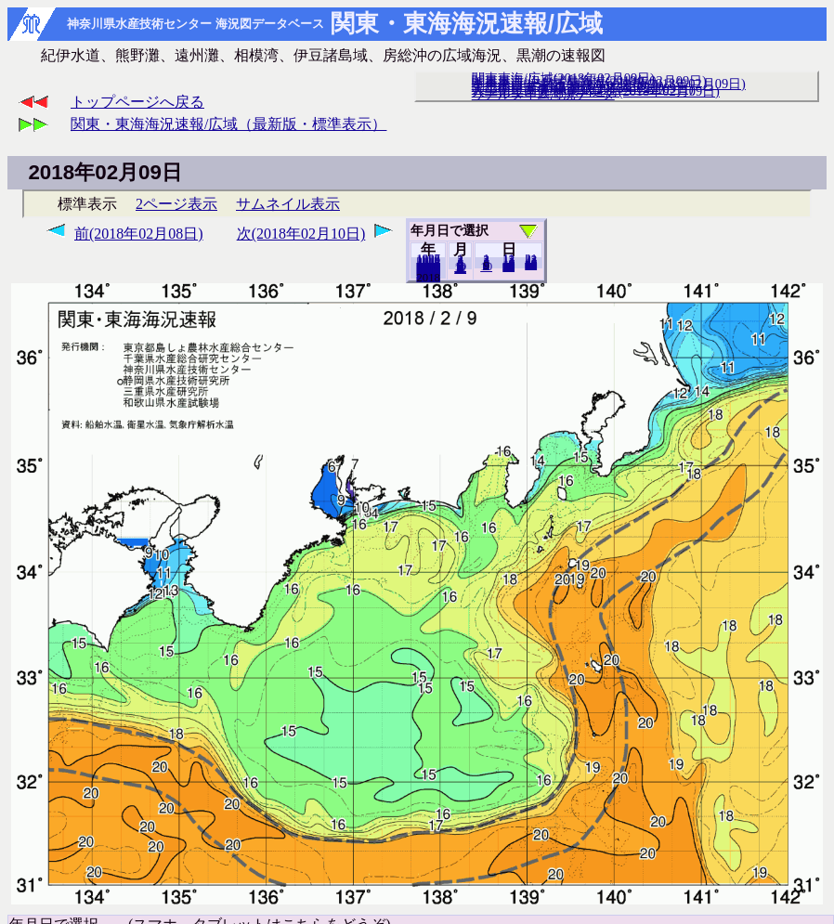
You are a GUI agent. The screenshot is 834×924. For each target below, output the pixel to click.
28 (531, 264)
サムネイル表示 (288, 204)
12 (460, 268)
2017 (428, 276)
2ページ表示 (176, 204)
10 (486, 266)
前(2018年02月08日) (138, 233)
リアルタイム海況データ (543, 93)
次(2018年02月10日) (301, 233)
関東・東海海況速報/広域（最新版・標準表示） (228, 124)
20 (508, 266)
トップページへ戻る (137, 102)
